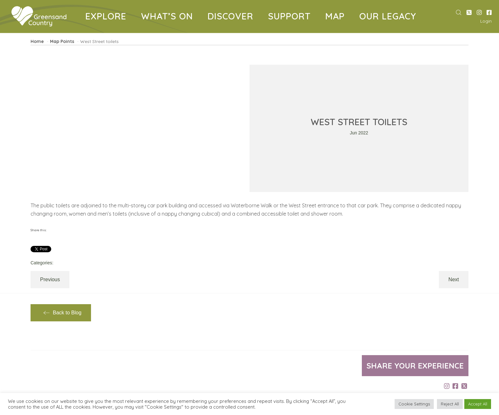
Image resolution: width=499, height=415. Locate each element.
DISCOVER (232, 17)
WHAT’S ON (169, 17)
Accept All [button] (477, 403)
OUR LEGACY (390, 17)
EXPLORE (108, 17)
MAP (337, 17)
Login (486, 21)
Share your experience (415, 365)
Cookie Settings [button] (414, 403)
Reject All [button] (450, 403)
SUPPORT (291, 17)
